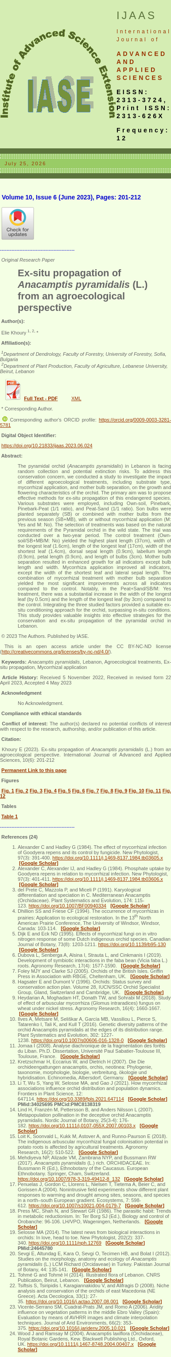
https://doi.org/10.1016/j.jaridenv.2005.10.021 (77, 1328)
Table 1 (9, 816)
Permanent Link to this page (33, 770)
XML (76, 398)
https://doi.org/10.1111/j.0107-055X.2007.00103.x (82, 1125)
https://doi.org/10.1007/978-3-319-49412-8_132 (69, 1179)
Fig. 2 (22, 790)
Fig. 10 (136, 790)
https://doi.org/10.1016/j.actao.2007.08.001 (72, 1301)
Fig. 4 (50, 790)
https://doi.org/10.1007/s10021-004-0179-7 (74, 1205)
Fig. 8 (107, 790)
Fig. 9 (121, 790)
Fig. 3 (36, 790)
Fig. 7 (92, 790)
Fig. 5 (64, 790)
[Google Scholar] (38, 863)
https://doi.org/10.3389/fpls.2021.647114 (80, 1099)
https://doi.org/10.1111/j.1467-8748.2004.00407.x (80, 1344)
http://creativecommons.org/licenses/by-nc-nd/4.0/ (55, 651)
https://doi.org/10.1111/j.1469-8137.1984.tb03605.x (107, 857)
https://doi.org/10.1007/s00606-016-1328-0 (77, 1040)
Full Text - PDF (41, 398)
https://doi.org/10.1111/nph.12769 (64, 1243)
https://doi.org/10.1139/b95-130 (132, 944)
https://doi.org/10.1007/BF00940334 (67, 905)
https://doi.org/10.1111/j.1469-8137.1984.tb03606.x (107, 879)
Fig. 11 (153, 790)
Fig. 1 (7, 790)
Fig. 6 (78, 790)
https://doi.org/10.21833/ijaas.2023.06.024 (47, 445)
